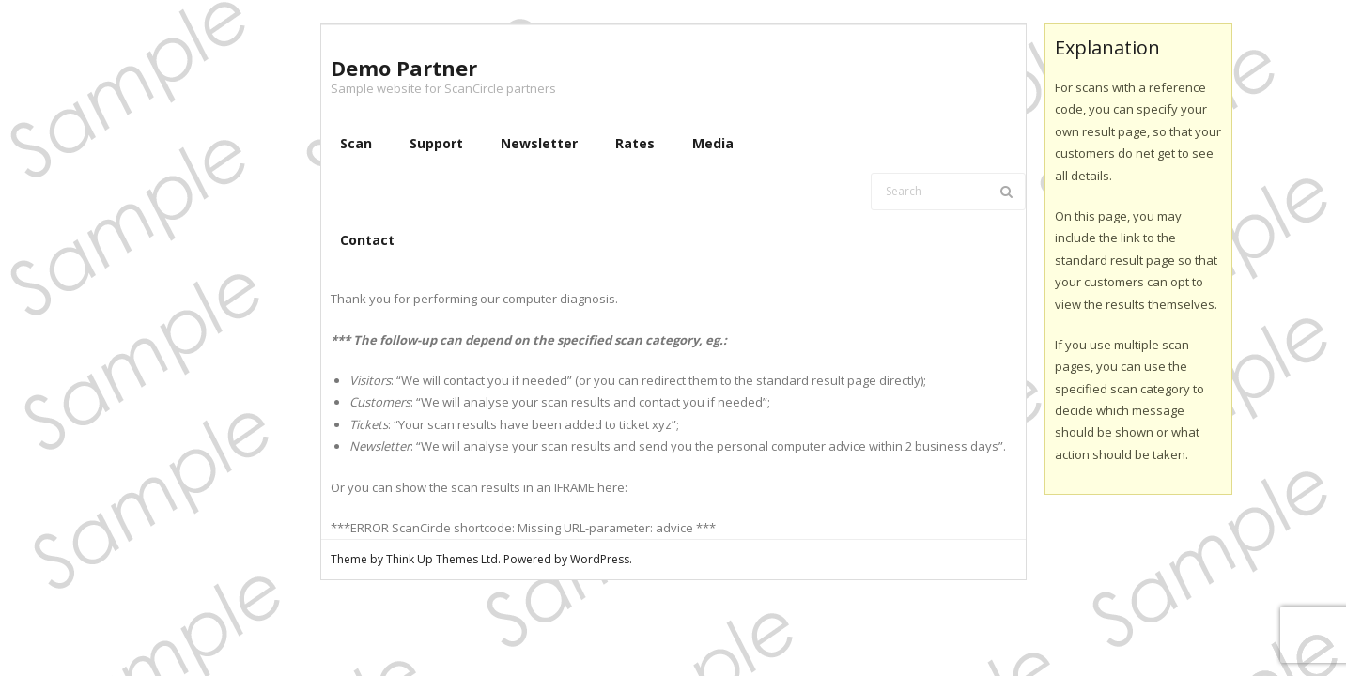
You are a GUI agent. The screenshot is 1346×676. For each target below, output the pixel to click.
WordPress (599, 559)
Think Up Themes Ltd (442, 559)
